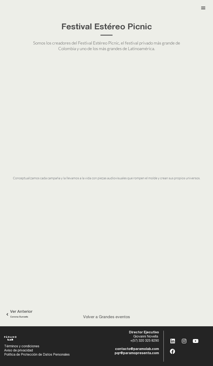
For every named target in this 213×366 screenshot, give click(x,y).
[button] (203, 7)
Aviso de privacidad (18, 350)
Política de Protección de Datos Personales (37, 355)
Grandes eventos (114, 317)
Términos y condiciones (21, 346)
